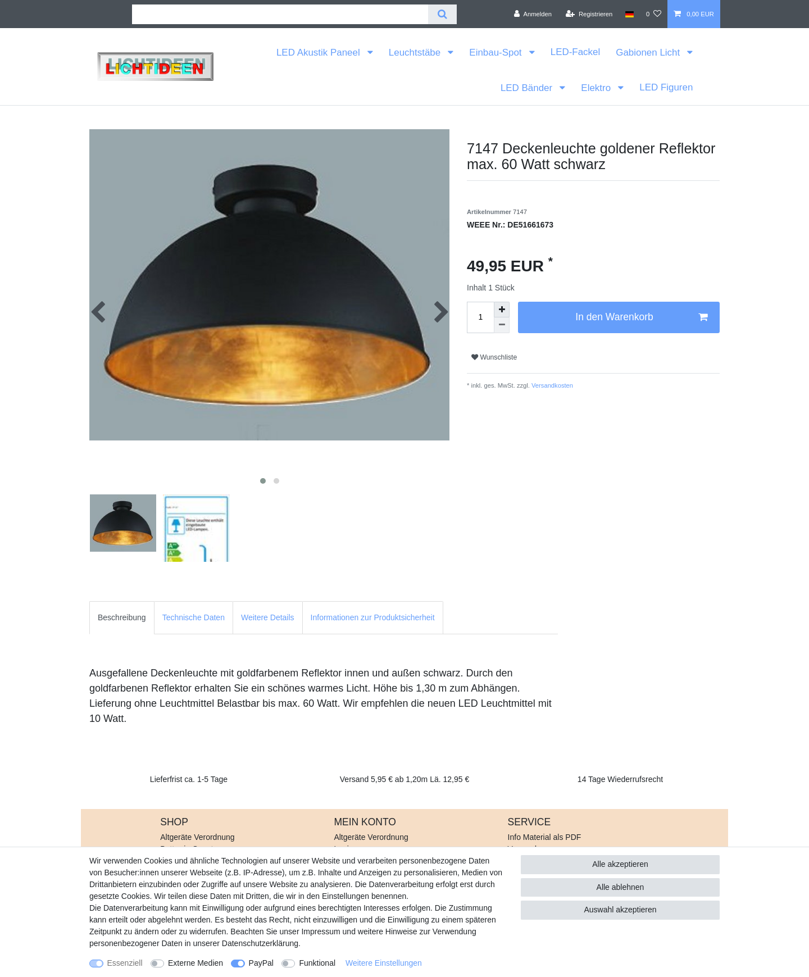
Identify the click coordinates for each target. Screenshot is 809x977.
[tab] (121, 617)
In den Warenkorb (641, 317)
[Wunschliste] (653, 14)
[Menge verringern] (502, 325)
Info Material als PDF (544, 837)
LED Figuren (666, 87)
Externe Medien (195, 962)
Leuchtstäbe (416, 52)
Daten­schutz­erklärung (260, 943)
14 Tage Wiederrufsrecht (620, 779)
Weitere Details (267, 617)
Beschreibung (122, 617)
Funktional (317, 962)
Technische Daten (193, 617)
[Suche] (442, 14)
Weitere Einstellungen (384, 962)
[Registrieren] (589, 14)
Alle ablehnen (620, 887)
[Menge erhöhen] (502, 309)
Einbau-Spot (496, 52)
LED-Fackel (575, 52)
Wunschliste (494, 357)
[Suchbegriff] (280, 14)
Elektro (597, 88)
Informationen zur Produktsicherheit (373, 617)
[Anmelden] (533, 14)
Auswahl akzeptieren (620, 909)
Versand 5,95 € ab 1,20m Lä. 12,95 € (404, 779)
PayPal (261, 962)
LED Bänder (528, 88)
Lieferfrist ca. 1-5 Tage (189, 779)
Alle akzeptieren (620, 864)
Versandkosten (551, 385)
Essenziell (125, 962)
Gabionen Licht (649, 52)
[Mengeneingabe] (480, 317)
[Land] (629, 14)
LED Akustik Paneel (319, 52)
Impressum (320, 931)
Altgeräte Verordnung (197, 837)
